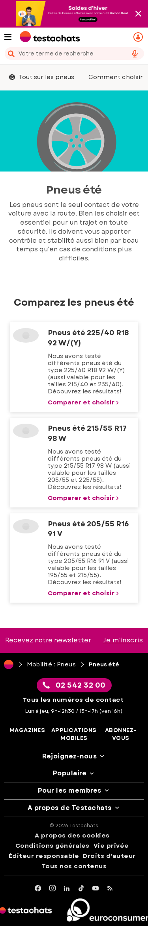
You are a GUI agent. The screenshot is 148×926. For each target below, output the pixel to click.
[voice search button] (134, 53)
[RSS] (110, 888)
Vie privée (111, 845)
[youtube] (95, 888)
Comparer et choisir (84, 402)
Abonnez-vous (121, 734)
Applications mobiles (74, 734)
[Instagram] (52, 888)
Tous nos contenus (74, 866)
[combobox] (74, 53)
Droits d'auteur (109, 856)
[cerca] (63, 53)
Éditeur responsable (44, 856)
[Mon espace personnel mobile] (139, 37)
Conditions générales (52, 845)
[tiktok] (81, 888)
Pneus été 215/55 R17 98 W (87, 433)
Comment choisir (115, 77)
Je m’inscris (123, 640)
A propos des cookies (72, 835)
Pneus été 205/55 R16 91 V (88, 529)
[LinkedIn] (67, 888)
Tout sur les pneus (41, 77)
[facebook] (38, 888)
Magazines (27, 730)
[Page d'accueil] (8, 664)
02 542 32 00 (74, 685)
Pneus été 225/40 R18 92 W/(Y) (88, 338)
